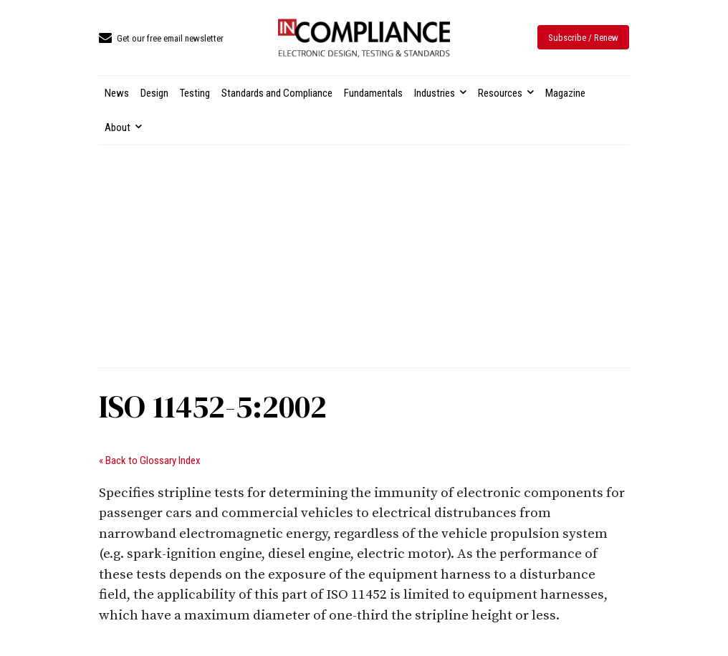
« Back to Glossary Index (150, 460)
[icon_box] (161, 39)
